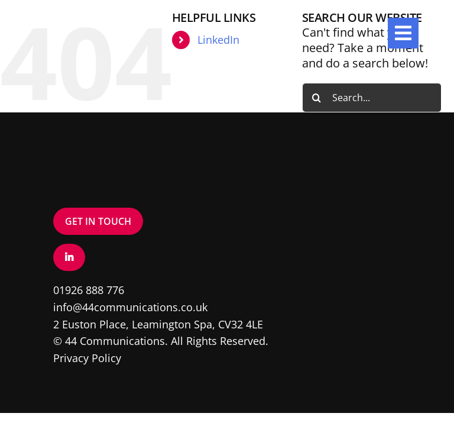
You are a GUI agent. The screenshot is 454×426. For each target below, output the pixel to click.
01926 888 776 (88, 290)
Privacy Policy (87, 358)
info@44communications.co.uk (130, 307)
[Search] (317, 97)
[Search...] (372, 97)
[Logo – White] (70, 23)
